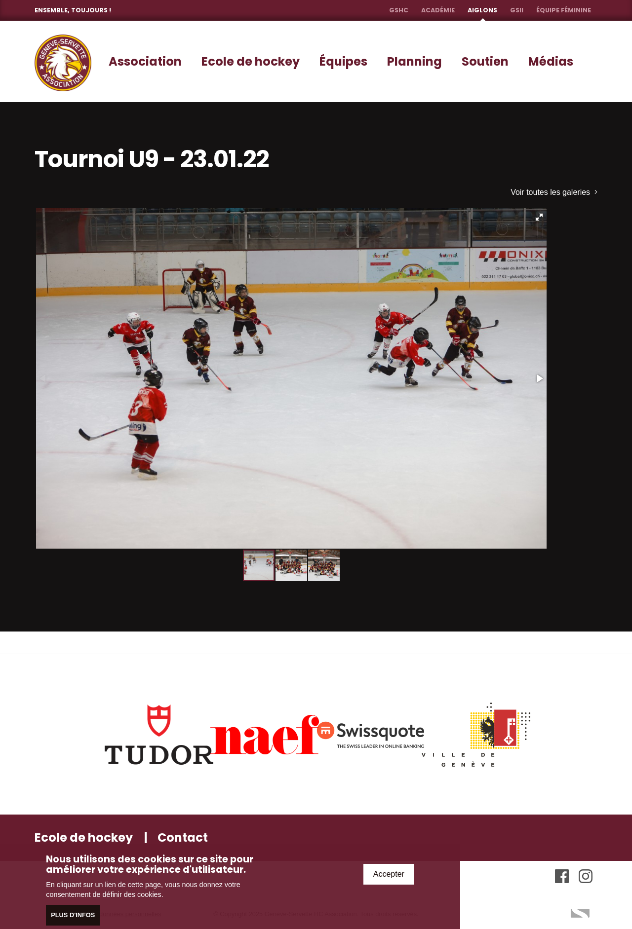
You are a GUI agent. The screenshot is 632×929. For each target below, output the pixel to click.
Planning (414, 61)
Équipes (343, 61)
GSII (516, 10)
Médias (550, 61)
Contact (183, 837)
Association (145, 61)
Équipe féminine (563, 10)
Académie (438, 10)
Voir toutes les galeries (554, 192)
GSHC (398, 10)
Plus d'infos (73, 915)
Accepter (388, 874)
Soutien (485, 61)
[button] (539, 217)
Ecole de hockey (250, 61)
